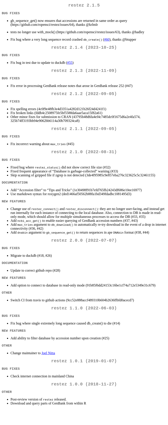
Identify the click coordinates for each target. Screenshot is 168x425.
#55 (69, 65)
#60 (106, 41)
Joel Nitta (48, 366)
